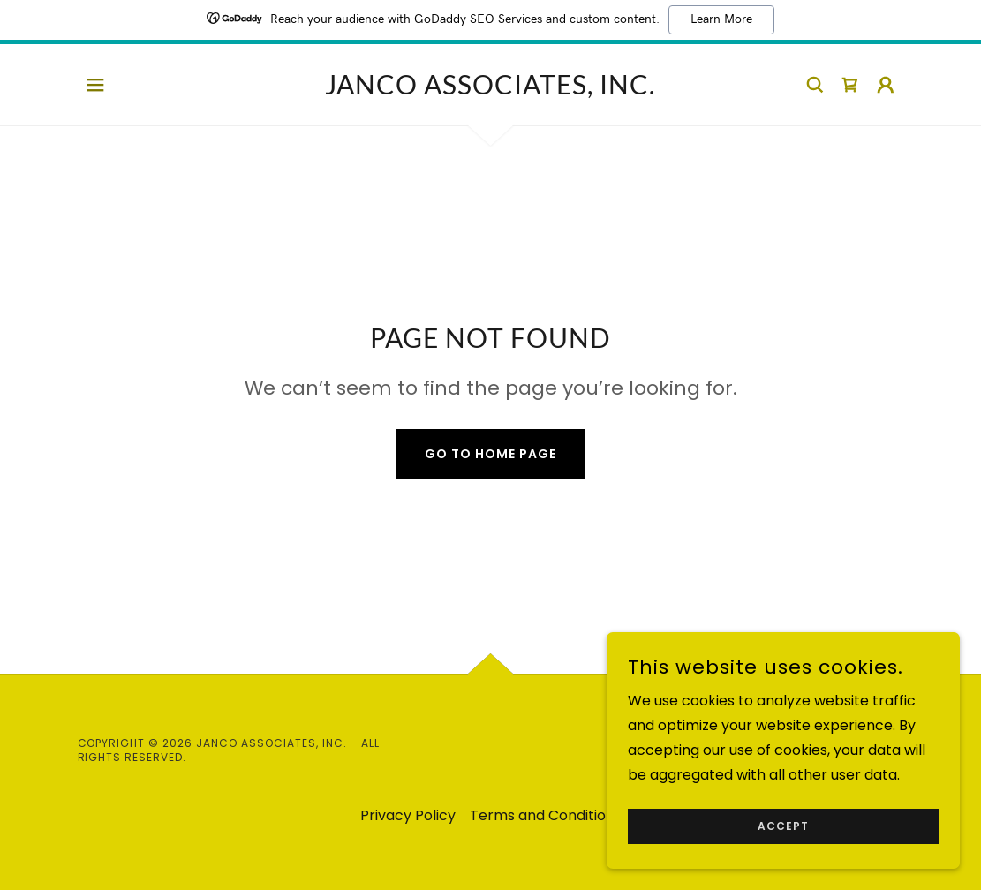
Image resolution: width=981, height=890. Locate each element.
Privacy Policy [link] (408, 815)
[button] (95, 84)
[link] (490, 89)
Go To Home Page (490, 454)
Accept (783, 825)
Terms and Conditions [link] (546, 815)
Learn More (721, 19)
